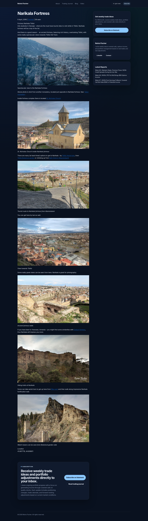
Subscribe (127, 3)
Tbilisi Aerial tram (68, 156)
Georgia (31, 19)
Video (82, 3)
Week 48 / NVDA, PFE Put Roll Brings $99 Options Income (111, 76)
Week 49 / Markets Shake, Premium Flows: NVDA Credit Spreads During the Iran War (110, 71)
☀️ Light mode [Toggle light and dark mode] (117, 3)
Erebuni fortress (79, 330)
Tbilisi (32, 23)
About (58, 3)
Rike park (54, 389)
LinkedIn (99, 55)
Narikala (27, 23)
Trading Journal (67, 3)
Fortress (20, 23)
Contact (108, 55)
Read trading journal (76, 484)
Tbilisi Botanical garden (26, 158)
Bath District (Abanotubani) (59, 158)
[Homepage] (23, 3)
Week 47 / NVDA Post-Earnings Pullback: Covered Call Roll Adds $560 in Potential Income (111, 81)
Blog (76, 3)
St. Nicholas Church (53, 98)
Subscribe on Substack (75, 477)
